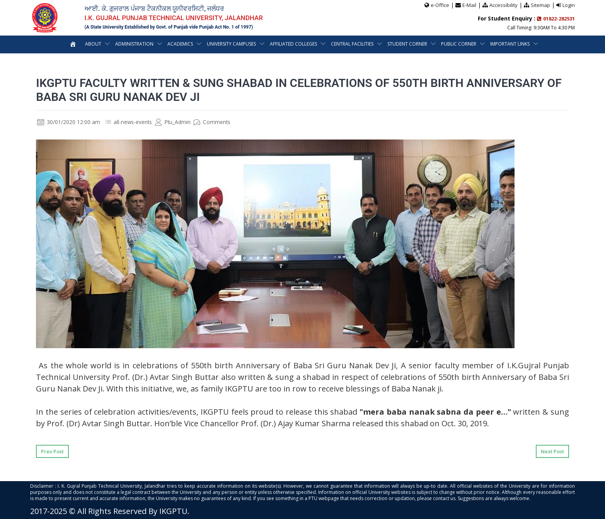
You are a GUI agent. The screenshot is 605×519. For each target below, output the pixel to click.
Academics (180, 44)
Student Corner (407, 44)
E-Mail (469, 5)
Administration (134, 44)
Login (568, 5)
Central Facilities (352, 44)
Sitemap (540, 5)
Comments (213, 122)
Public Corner (458, 44)
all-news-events (133, 122)
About (93, 44)
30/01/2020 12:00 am (68, 122)
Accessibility (503, 5)
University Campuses (231, 44)
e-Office (440, 5)
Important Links (510, 44)
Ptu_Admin (173, 122)
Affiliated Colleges (293, 44)
